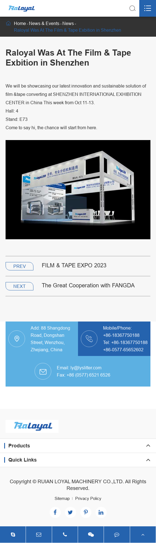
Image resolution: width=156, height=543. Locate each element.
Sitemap (62, 498)
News (68, 23)
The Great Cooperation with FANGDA (88, 285)
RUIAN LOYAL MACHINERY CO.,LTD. (81, 481)
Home (20, 23)
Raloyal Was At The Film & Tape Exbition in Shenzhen (67, 30)
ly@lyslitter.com (85, 367)
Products (19, 446)
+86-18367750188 (121, 335)
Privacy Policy (88, 498)
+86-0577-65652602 (123, 349)
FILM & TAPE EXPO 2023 (74, 265)
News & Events (44, 23)
